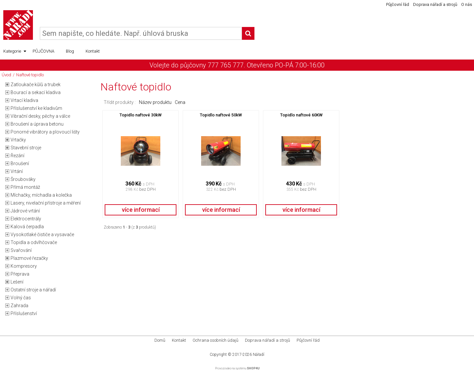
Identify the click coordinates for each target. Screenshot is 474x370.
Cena (180, 102)
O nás (466, 4)
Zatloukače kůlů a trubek (36, 84)
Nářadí (258, 354)
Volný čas (21, 297)
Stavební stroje (26, 147)
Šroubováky (23, 179)
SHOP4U (253, 368)
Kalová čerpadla (27, 226)
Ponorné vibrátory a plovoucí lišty (45, 132)
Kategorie (14, 51)
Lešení (17, 281)
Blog (70, 51)
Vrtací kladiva (24, 100)
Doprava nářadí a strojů (435, 4)
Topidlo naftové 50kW (221, 114)
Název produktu (155, 102)
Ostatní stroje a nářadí (33, 289)
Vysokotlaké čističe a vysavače (42, 234)
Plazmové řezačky (29, 258)
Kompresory (24, 266)
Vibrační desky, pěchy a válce (40, 116)
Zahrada (19, 305)
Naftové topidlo (30, 74)
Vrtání (17, 171)
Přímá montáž (25, 187)
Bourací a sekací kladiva (36, 92)
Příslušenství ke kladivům (36, 108)
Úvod (6, 74)
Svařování (21, 250)
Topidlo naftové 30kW (140, 114)
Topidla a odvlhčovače (34, 242)
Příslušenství (24, 313)
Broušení (20, 163)
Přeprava (20, 274)
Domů (159, 340)
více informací (141, 209)
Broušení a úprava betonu (37, 124)
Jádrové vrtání (25, 210)
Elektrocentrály (26, 218)
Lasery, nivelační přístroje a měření (46, 203)
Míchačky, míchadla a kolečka (41, 195)
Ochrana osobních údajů (215, 340)
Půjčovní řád (397, 4)
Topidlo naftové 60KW (301, 114)
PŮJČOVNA (43, 51)
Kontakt (93, 51)
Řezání (17, 155)
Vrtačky (18, 139)
